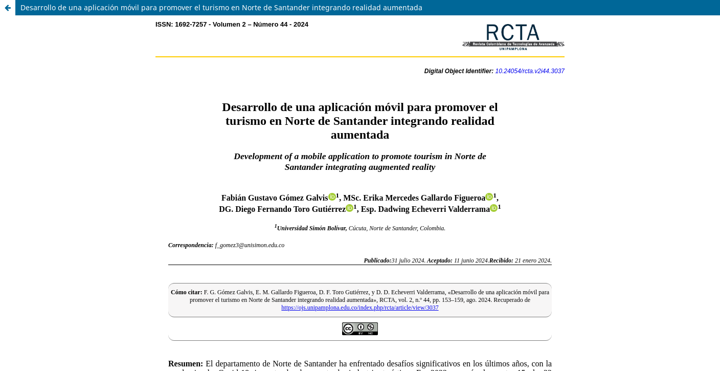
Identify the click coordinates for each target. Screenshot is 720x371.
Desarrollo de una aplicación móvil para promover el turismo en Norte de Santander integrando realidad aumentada (221, 7)
